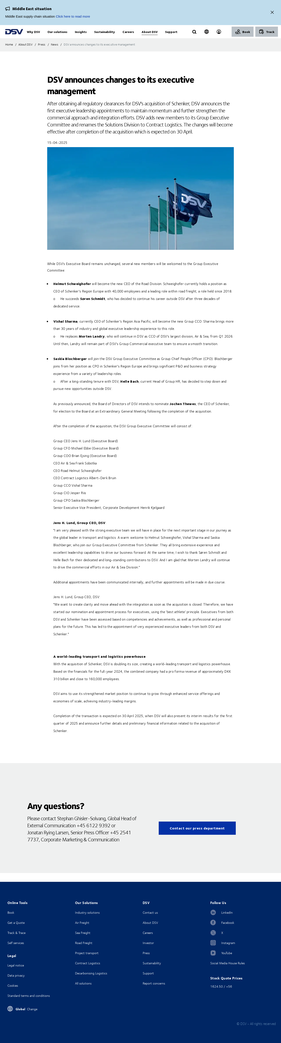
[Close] (272, 12)
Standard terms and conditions (28, 995)
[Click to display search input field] (194, 36)
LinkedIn (227, 912)
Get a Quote (16, 922)
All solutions (83, 983)
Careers (148, 932)
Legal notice (15, 965)
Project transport (87, 953)
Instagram (228, 943)
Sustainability (152, 963)
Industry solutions (87, 912)
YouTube (226, 953)
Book (10, 912)
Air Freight (82, 922)
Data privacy (16, 975)
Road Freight (83, 943)
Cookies (12, 985)
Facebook (227, 922)
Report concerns (154, 983)
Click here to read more (73, 16)
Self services (15, 943)
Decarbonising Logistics (91, 973)
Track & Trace (16, 932)
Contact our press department (197, 837)
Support (148, 973)
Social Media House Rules (227, 963)
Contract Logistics (87, 963)
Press (146, 953)
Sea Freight (82, 932)
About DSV (150, 922)
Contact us (150, 912)
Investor (148, 943)
